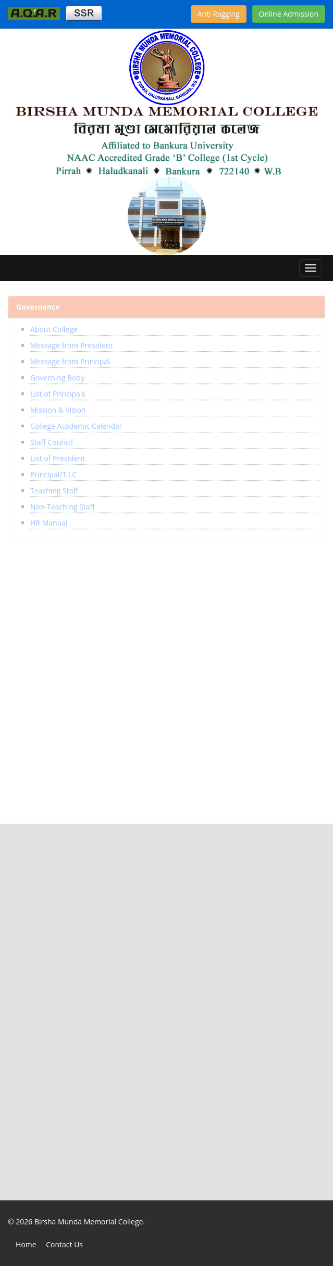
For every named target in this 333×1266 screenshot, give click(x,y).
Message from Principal (70, 359)
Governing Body (57, 375)
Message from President (71, 343)
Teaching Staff (54, 488)
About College (54, 326)
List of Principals (57, 391)
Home (26, 1244)
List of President (57, 456)
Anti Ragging (219, 14)
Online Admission (288, 14)
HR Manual (48, 520)
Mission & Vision (58, 407)
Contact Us (64, 1244)
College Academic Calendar (76, 423)
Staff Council (51, 439)
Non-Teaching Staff (62, 504)
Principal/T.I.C (53, 472)
